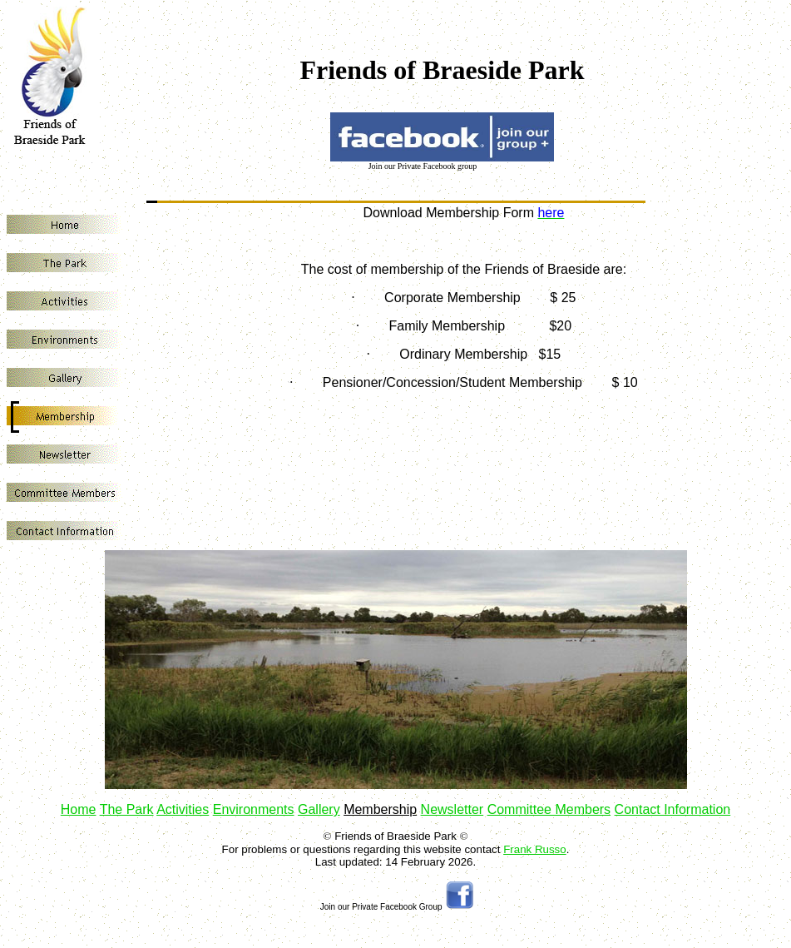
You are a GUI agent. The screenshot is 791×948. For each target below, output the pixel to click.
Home (78, 809)
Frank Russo (534, 849)
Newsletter (452, 809)
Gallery (319, 809)
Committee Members (549, 809)
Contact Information (673, 809)
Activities (182, 809)
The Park (127, 809)
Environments (253, 809)
